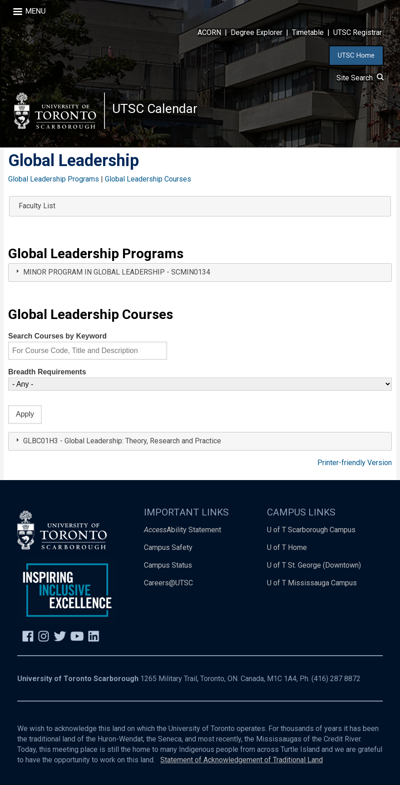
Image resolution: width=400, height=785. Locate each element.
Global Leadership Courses (148, 179)
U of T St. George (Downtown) (314, 565)
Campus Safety (168, 547)
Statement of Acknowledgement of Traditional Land (241, 760)
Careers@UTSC (168, 583)
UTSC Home (356, 55)
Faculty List (37, 205)
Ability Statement (182, 529)
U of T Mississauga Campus (312, 583)
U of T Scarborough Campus (311, 529)
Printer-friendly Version (354, 462)
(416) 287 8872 (335, 678)
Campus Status (168, 565)
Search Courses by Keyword (57, 336)
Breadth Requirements (47, 372)
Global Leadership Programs (53, 179)
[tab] (200, 272)
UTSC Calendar (155, 108)
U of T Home (287, 547)
